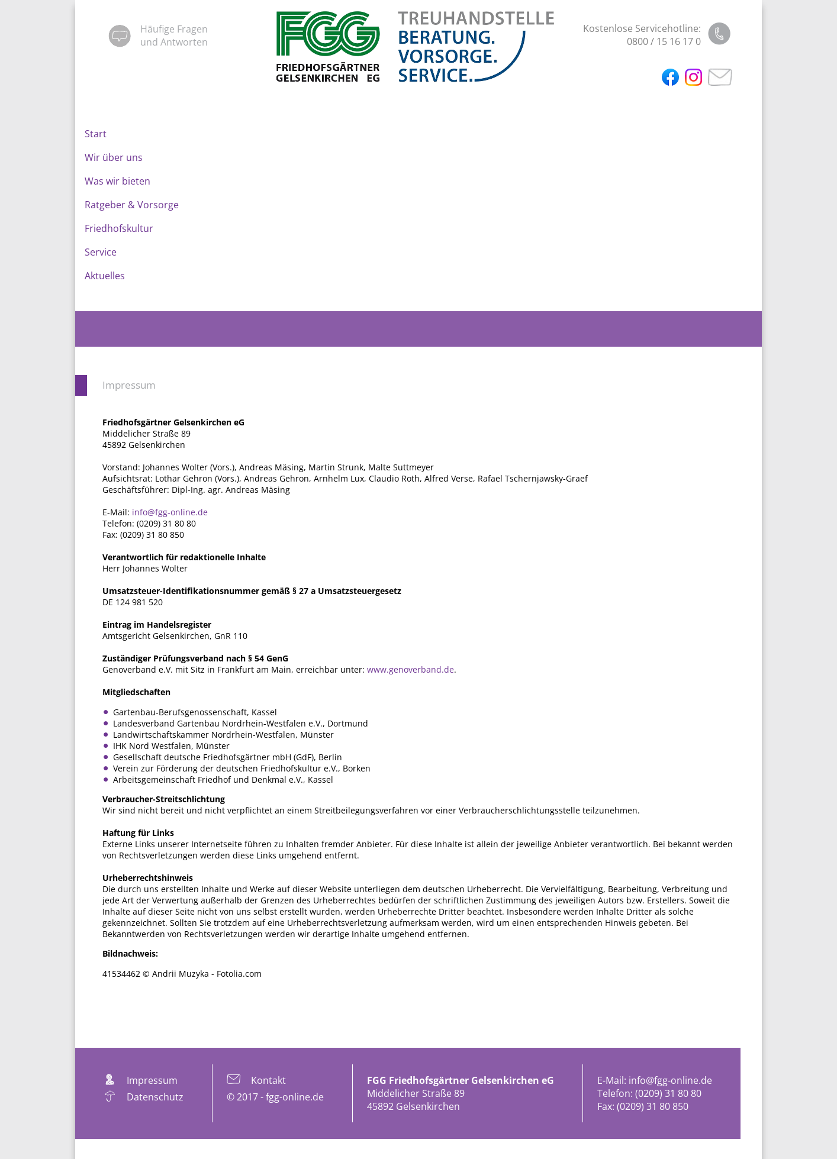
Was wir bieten (117, 181)
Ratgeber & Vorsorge (132, 204)
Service (101, 252)
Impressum (129, 385)
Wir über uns (114, 157)
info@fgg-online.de (170, 512)
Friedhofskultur (119, 228)
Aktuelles (105, 275)
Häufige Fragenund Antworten (174, 35)
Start (96, 133)
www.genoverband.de (410, 669)
